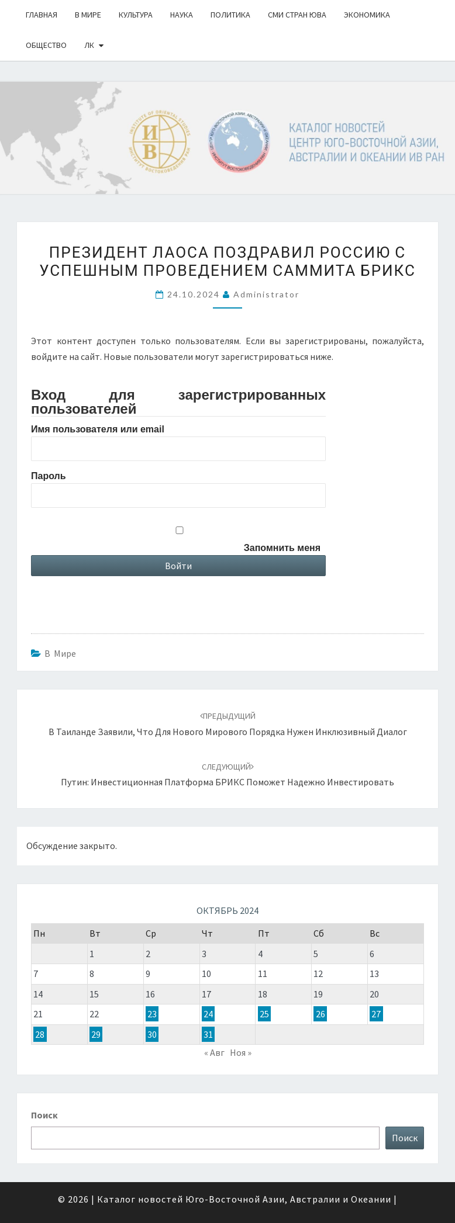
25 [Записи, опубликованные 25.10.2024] (264, 1014)
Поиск (44, 1115)
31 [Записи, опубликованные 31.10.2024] (208, 1034)
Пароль (48, 476)
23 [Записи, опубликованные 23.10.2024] (152, 1014)
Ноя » (240, 1052)
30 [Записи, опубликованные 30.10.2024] (152, 1034)
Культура (136, 14)
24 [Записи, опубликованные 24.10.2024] (208, 1014)
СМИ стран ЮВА (297, 14)
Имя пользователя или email (97, 429)
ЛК (89, 45)
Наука (181, 14)
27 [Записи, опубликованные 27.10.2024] (376, 1014)
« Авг (214, 1052)
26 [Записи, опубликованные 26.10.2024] (320, 1014)
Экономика (367, 14)
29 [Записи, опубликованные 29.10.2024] (96, 1034)
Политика (230, 14)
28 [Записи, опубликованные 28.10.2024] (39, 1034)
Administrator (266, 294)
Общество (46, 45)
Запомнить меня (282, 548)
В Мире (88, 14)
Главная (41, 14)
